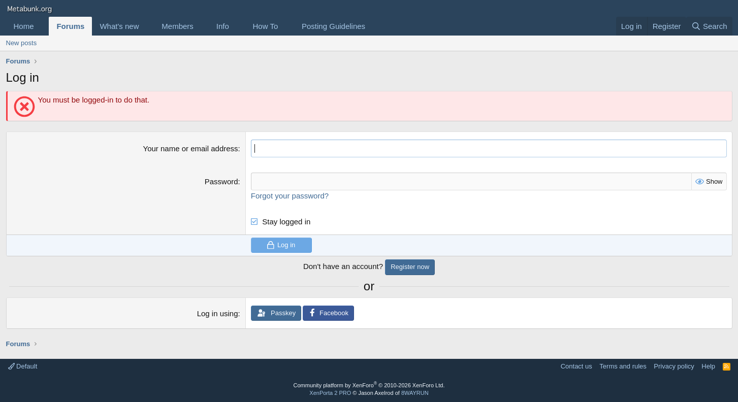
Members (178, 26)
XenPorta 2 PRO (330, 393)
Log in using (217, 313)
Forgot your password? (290, 195)
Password (221, 181)
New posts (21, 43)
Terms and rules (622, 366)
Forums (70, 26)
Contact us (576, 366)
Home (24, 26)
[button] (42, 26)
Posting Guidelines (333, 26)
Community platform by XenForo (369, 385)
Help (708, 366)
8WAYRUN (415, 393)
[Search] (709, 26)
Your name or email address (190, 148)
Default (23, 366)
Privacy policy (674, 366)
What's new (119, 26)
